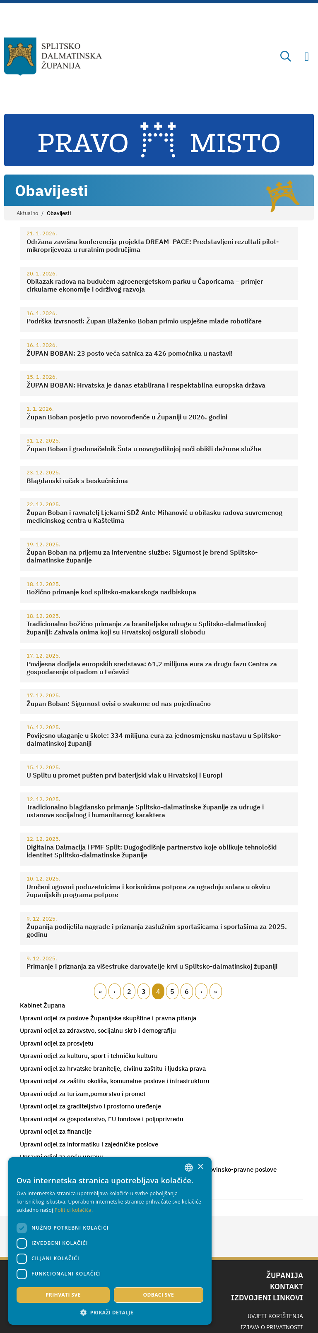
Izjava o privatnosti (272, 1327)
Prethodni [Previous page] (114, 991)
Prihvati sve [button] (43, 1294)
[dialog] (70, 1228)
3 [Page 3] (144, 991)
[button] (70, 1312)
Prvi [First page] (100, 991)
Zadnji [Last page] (216, 991)
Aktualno (27, 213)
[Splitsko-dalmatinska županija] (53, 56)
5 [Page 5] (172, 991)
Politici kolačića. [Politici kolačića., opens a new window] (36, 1209)
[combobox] (110, 1141)
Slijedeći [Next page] (201, 991)
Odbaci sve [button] (99, 1294)
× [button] (121, 1141)
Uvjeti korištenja (275, 1316)
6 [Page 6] (187, 991)
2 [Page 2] (129, 991)
